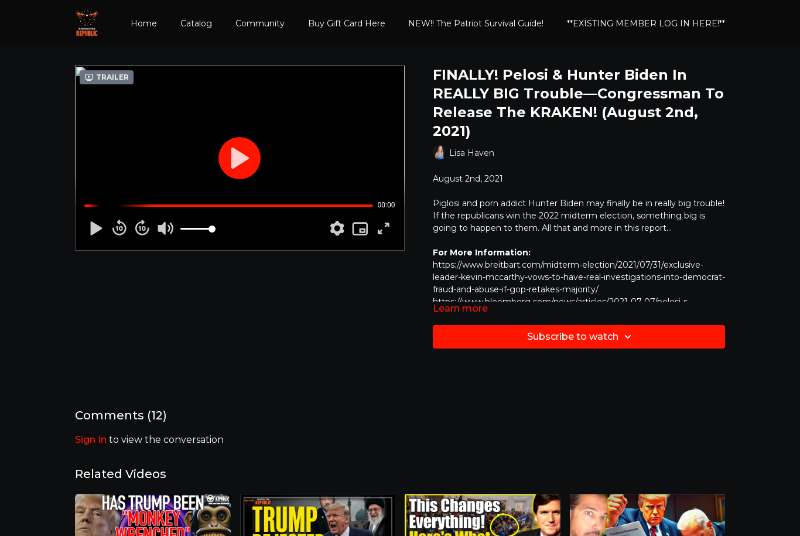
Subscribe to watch (581, 337)
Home (144, 23)
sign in (91, 439)
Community (260, 23)
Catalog (196, 23)
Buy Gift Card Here (346, 23)
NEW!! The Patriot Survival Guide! (475, 23)
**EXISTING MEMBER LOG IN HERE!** (646, 23)
